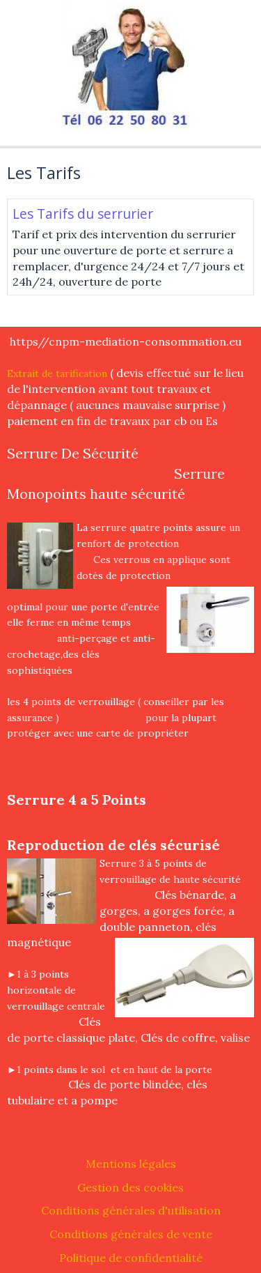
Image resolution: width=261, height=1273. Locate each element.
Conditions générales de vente (130, 1234)
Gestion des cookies (130, 1187)
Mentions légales (131, 1164)
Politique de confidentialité (131, 1258)
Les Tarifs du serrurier (83, 213)
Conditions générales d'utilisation (131, 1210)
